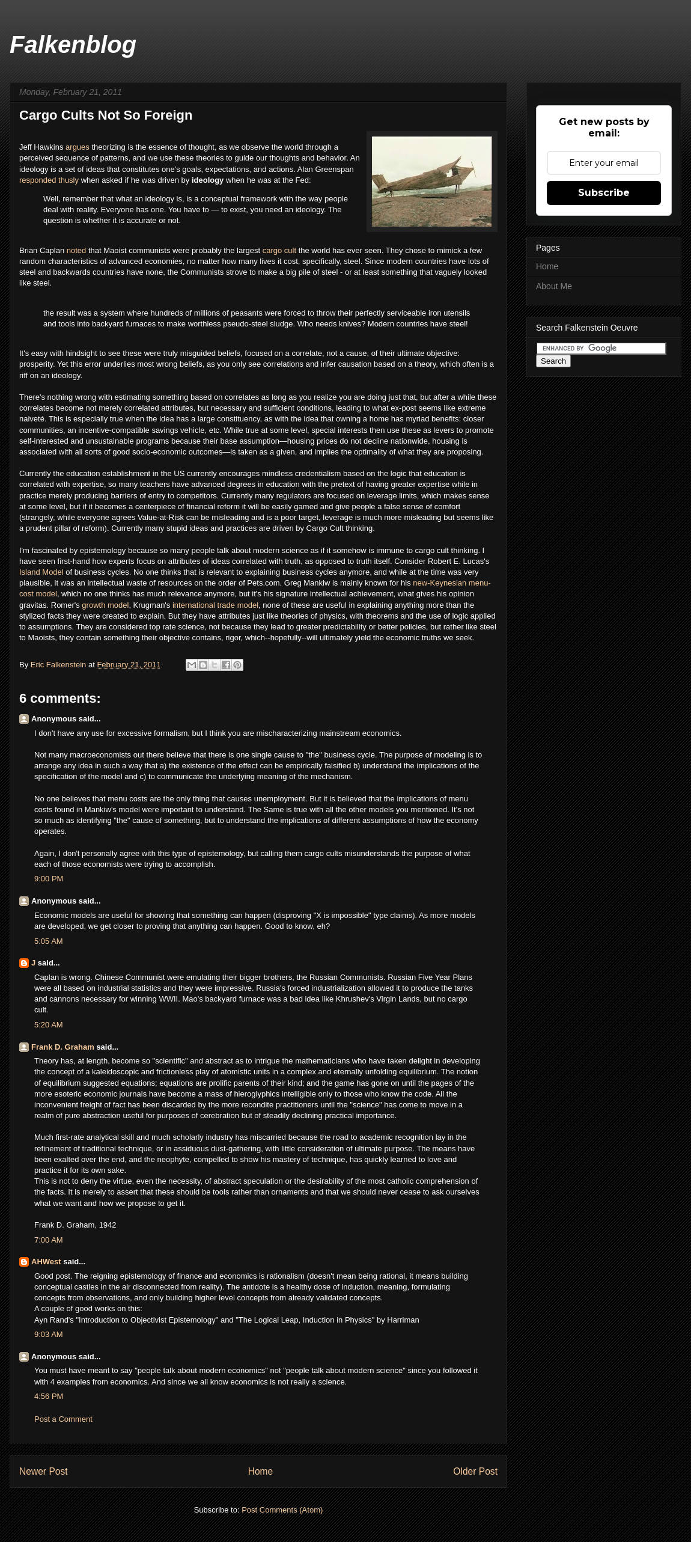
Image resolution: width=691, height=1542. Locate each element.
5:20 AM (48, 1024)
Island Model (41, 572)
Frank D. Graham (62, 1046)
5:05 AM (48, 941)
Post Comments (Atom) (282, 1509)
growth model (105, 605)
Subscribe (604, 192)
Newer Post (43, 1471)
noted (77, 250)
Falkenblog (73, 44)
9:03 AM (48, 1334)
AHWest (46, 1261)
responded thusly (50, 180)
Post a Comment (63, 1419)
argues (78, 146)
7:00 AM (48, 1239)
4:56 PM (48, 1396)
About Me (554, 286)
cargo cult (279, 250)
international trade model (215, 605)
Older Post (475, 1471)
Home (260, 1471)
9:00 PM (48, 878)
